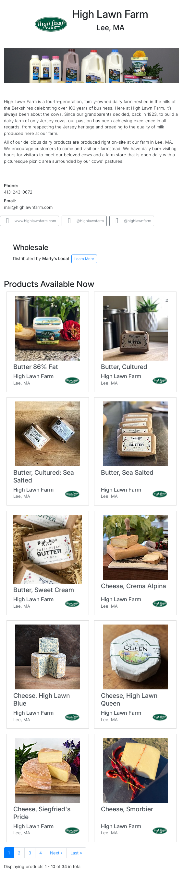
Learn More (84, 258)
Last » (76, 852)
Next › (56, 852)
